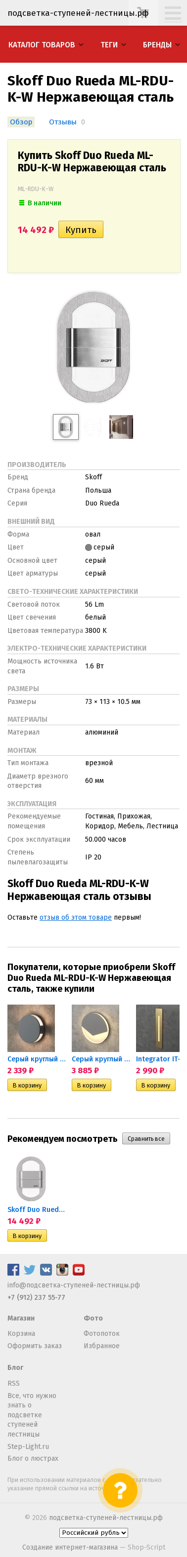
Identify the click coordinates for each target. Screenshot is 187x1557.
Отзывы (63, 121)
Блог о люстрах (32, 1458)
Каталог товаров (41, 44)
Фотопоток (102, 1333)
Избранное (102, 1346)
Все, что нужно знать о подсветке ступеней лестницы (31, 1415)
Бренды (157, 44)
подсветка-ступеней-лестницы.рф (106, 1518)
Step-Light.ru (28, 1446)
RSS (13, 1383)
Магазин (21, 1318)
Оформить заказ (34, 1346)
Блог (15, 1367)
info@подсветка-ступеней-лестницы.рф (73, 1285)
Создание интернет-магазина (70, 1547)
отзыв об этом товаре (76, 917)
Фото (93, 1318)
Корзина (21, 1333)
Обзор (21, 121)
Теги (109, 44)
